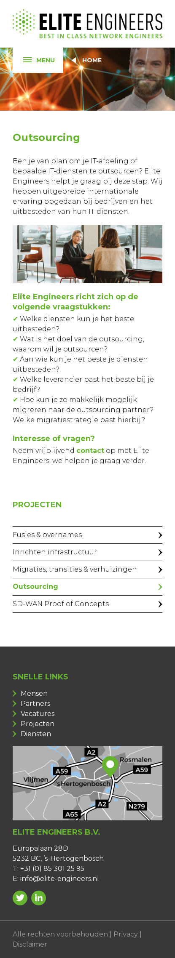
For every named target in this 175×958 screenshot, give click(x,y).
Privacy (125, 934)
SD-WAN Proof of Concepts (61, 604)
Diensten (36, 734)
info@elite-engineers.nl (59, 879)
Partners (35, 704)
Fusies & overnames (47, 535)
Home (92, 60)
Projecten (37, 724)
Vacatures (37, 714)
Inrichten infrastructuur (55, 552)
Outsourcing (35, 587)
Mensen (34, 693)
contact (90, 451)
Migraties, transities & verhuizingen (75, 569)
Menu (34, 60)
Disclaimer (30, 944)
